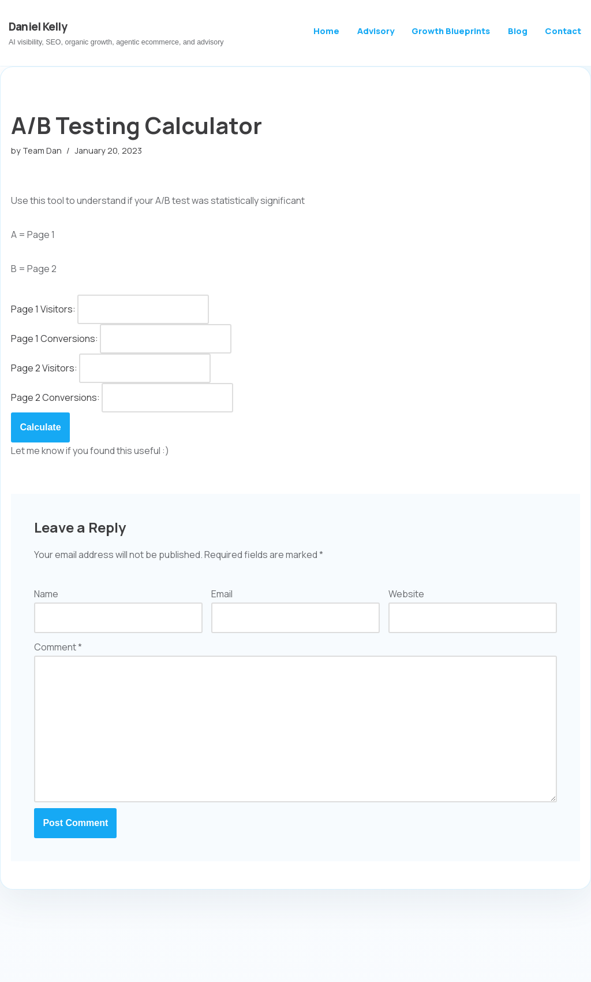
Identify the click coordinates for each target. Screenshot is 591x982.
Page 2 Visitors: (44, 368)
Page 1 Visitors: (43, 309)
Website (406, 593)
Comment (58, 647)
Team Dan (42, 150)
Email (222, 593)
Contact (563, 30)
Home (326, 30)
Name (46, 593)
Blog (518, 30)
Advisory (375, 30)
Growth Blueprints (451, 30)
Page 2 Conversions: (55, 397)
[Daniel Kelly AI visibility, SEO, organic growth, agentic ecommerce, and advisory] (116, 33)
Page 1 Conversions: (54, 338)
